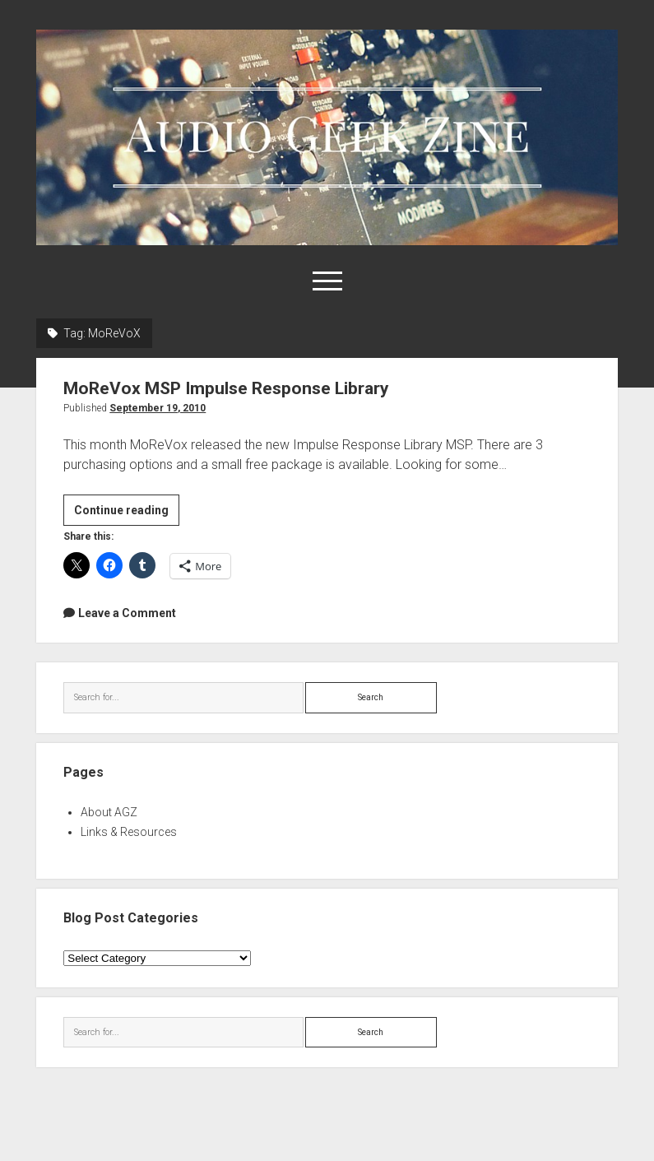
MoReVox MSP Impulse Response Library (226, 388)
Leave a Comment (127, 613)
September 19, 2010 (157, 408)
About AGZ (109, 812)
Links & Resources (129, 831)
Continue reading (126, 512)
